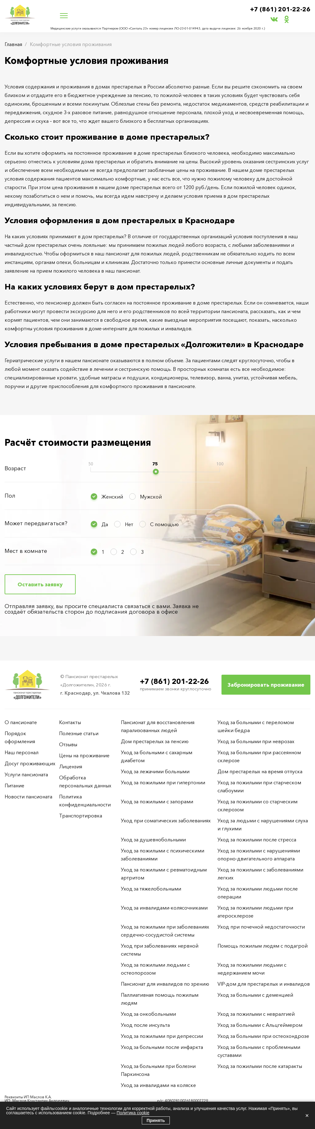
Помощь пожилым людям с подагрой (262, 946)
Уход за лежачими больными (155, 771)
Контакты (70, 722)
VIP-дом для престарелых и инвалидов (263, 984)
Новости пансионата (28, 796)
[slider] (156, 472)
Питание (14, 785)
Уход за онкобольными (148, 1014)
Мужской (151, 497)
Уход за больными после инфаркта (162, 1047)
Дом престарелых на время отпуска (259, 771)
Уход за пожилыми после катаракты (259, 1066)
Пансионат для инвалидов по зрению (165, 984)
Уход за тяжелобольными (151, 889)
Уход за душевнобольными (153, 839)
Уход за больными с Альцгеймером (259, 1025)
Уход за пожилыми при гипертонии (163, 782)
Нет (129, 524)
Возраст (15, 468)
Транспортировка (80, 816)
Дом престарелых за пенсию (155, 741)
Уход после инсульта (145, 1025)
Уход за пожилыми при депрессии (162, 1036)
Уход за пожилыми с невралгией (256, 1014)
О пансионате (21, 722)
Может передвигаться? (36, 523)
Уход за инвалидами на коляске (158, 1085)
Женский (112, 497)
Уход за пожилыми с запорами (157, 801)
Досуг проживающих (30, 763)
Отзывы (68, 744)
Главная (13, 44)
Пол (10, 495)
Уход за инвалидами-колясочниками (164, 908)
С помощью (164, 524)
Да (105, 524)
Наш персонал (21, 752)
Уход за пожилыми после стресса (256, 839)
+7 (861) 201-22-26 (280, 9)
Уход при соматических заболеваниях (166, 820)
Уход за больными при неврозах (255, 741)
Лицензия (70, 766)
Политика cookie (133, 1112)
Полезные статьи (78, 733)
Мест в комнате (26, 551)
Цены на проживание (84, 755)
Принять (156, 1120)
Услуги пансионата (26, 774)
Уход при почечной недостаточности (261, 927)
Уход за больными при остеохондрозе (263, 1036)
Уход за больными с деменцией (255, 995)
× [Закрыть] (307, 1115)
